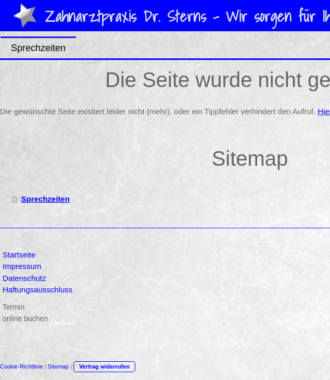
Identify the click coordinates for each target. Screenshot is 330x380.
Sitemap (58, 366)
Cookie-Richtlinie (21, 366)
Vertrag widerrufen (104, 366)
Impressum (22, 266)
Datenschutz (24, 278)
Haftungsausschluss (37, 289)
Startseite (19, 254)
